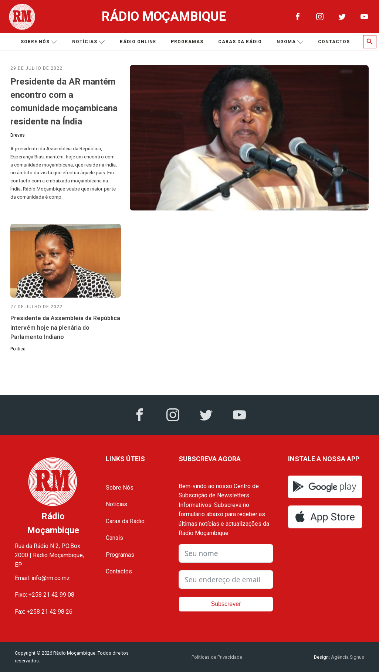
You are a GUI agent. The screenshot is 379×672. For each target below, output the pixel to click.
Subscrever (226, 604)
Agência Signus (347, 657)
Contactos (334, 41)
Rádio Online (138, 41)
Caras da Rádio (240, 41)
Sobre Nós (119, 487)
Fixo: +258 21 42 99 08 (44, 594)
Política (18, 349)
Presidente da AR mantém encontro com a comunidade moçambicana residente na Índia (64, 101)
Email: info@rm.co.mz (42, 578)
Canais (114, 537)
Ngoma (290, 42)
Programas (187, 41)
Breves (17, 135)
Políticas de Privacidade (217, 657)
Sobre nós (39, 42)
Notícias (88, 42)
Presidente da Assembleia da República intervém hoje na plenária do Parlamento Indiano (65, 327)
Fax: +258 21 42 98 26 (43, 611)
